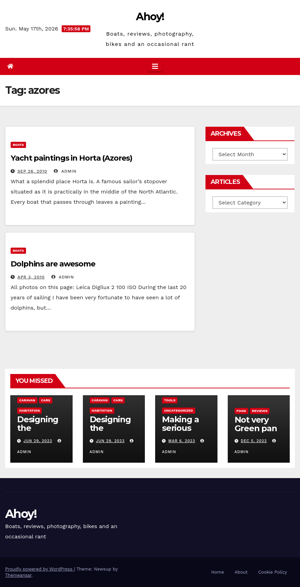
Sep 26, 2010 (32, 171)
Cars (45, 400)
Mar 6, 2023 (181, 441)
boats (18, 145)
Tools (169, 400)
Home (217, 572)
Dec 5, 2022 (254, 441)
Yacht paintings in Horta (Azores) (71, 158)
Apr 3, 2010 (31, 277)
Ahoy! (150, 16)
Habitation (29, 410)
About (241, 572)
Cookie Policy (272, 572)
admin (65, 171)
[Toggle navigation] (155, 66)
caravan (27, 400)
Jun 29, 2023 (38, 441)
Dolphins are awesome (53, 263)
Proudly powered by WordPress (39, 569)
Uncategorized (178, 410)
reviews (260, 411)
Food (241, 411)
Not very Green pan (256, 424)
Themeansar (18, 575)
